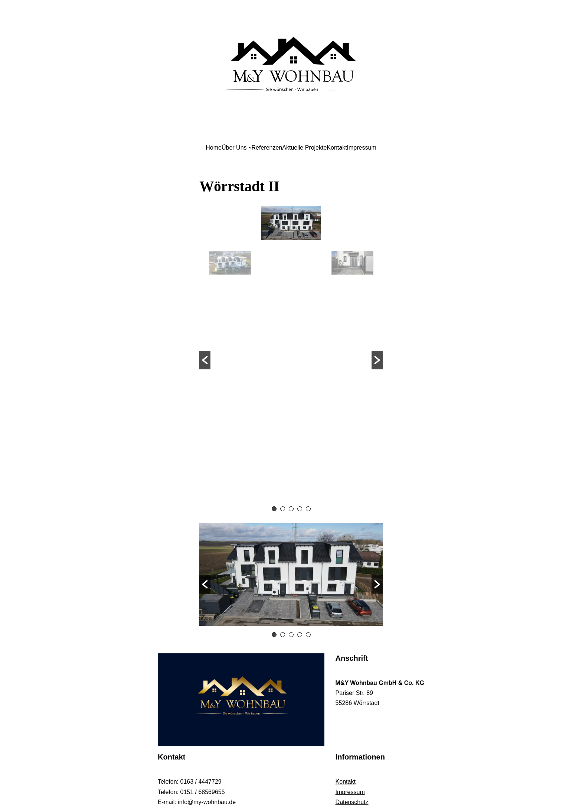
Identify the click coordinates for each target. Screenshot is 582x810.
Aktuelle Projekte (304, 147)
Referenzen (267, 147)
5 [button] (308, 508)
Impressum (361, 147)
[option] (291, 354)
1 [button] (274, 508)
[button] (204, 360)
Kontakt (337, 147)
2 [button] (282, 508)
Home (214, 147)
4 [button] (299, 508)
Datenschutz (352, 802)
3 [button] (291, 508)
